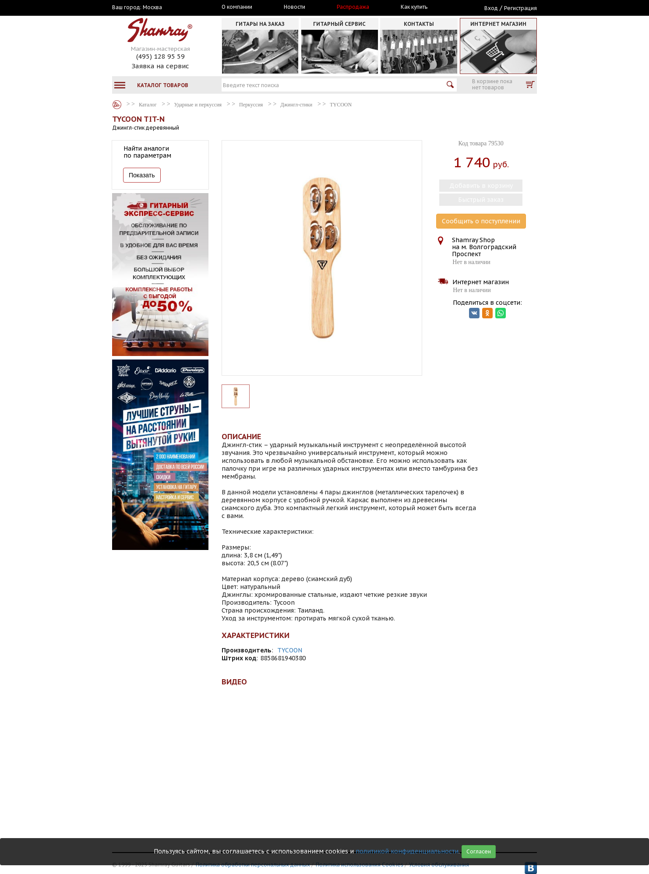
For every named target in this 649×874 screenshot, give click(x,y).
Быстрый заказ (481, 200)
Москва (152, 7)
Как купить (414, 7)
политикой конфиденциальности (407, 851)
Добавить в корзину (481, 186)
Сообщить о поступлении (481, 221)
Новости (294, 7)
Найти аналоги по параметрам (147, 151)
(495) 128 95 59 (160, 56)
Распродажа (353, 7)
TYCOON (289, 650)
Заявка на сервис (160, 66)
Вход (491, 8)
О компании (237, 7)
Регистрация (520, 8)
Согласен (478, 851)
